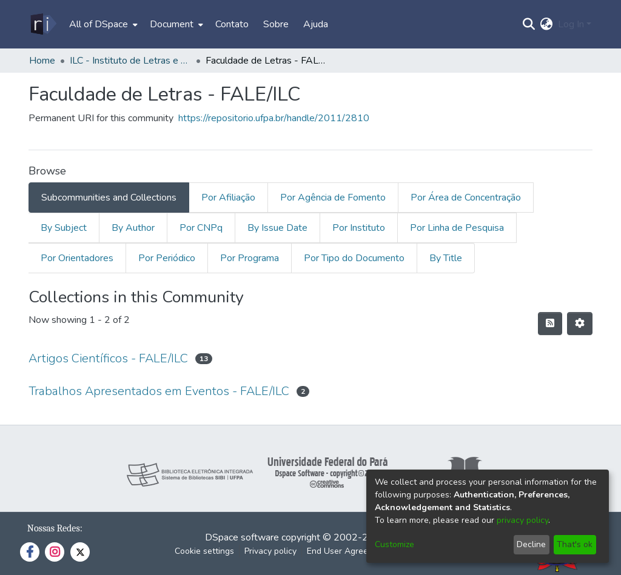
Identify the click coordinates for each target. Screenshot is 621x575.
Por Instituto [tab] (358, 227)
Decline (531, 544)
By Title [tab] (445, 258)
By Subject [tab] (64, 227)
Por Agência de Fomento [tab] (333, 197)
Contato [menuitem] (232, 24)
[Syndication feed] (550, 323)
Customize (394, 544)
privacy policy (522, 520)
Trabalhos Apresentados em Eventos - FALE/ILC (159, 391)
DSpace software (242, 537)
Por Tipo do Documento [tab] (354, 258)
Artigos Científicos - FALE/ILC (108, 358)
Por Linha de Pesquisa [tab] (457, 227)
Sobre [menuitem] (276, 24)
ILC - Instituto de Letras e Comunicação (130, 60)
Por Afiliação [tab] (228, 197)
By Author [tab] (133, 227)
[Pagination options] (579, 323)
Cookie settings (204, 551)
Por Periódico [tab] (166, 258)
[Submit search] (529, 24)
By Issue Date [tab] (277, 227)
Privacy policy (270, 551)
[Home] (43, 24)
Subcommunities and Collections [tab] (108, 197)
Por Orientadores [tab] (77, 258)
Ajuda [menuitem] (315, 24)
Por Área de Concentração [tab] (466, 197)
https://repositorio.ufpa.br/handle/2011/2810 (273, 118)
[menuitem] (102, 24)
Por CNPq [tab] (201, 227)
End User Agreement (347, 551)
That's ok (574, 544)
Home (42, 60)
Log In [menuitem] (571, 24)
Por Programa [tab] (249, 258)
